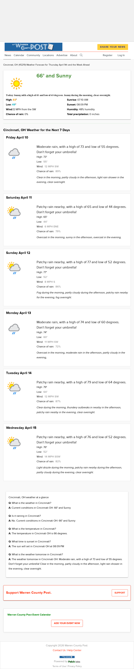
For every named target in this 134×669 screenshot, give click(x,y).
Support (120, 592)
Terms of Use (59, 666)
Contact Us (59, 650)
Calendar (19, 55)
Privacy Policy (75, 666)
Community (33, 55)
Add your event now (67, 623)
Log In (121, 55)
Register (107, 55)
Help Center (74, 650)
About (73, 55)
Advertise (61, 55)
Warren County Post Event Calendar (29, 614)
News (8, 55)
